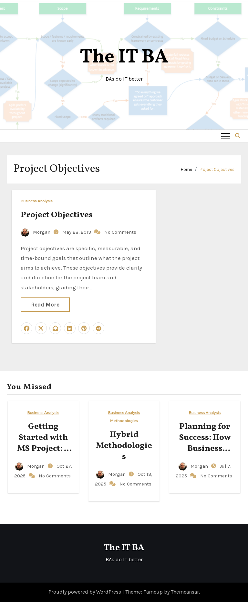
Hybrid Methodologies (124, 446)
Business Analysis (37, 201)
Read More (45, 304)
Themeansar (185, 592)
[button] (237, 136)
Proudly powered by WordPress (85, 592)
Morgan (36, 232)
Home (186, 169)
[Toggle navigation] (226, 136)
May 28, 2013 (77, 232)
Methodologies (124, 421)
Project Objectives (217, 169)
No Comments (120, 232)
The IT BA (124, 57)
